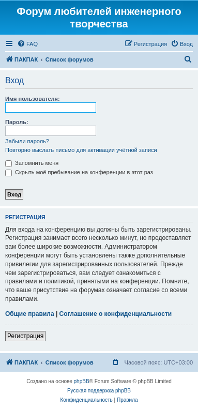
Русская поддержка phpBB (99, 390)
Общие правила (29, 313)
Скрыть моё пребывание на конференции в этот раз (79, 172)
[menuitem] (27, 44)
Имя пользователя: (32, 99)
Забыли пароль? (27, 141)
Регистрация (25, 336)
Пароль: (16, 122)
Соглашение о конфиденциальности (115, 313)
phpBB (81, 381)
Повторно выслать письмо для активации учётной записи (81, 150)
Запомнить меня (31, 163)
